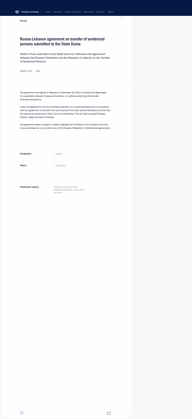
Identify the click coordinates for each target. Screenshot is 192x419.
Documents (73, 187)
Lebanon (58, 154)
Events (23, 20)
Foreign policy (60, 166)
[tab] (21, 413)
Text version (58, 192)
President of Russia (30, 4)
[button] (4, 4)
